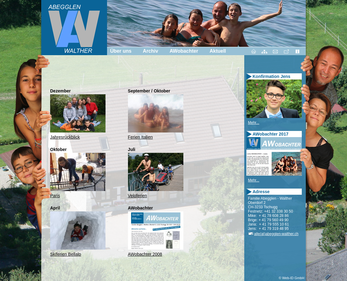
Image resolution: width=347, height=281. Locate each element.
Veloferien (137, 195)
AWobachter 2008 (145, 254)
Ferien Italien (140, 137)
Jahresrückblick (65, 137)
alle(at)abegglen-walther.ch (273, 234)
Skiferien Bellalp (65, 254)
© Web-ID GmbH (291, 278)
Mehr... (253, 122)
